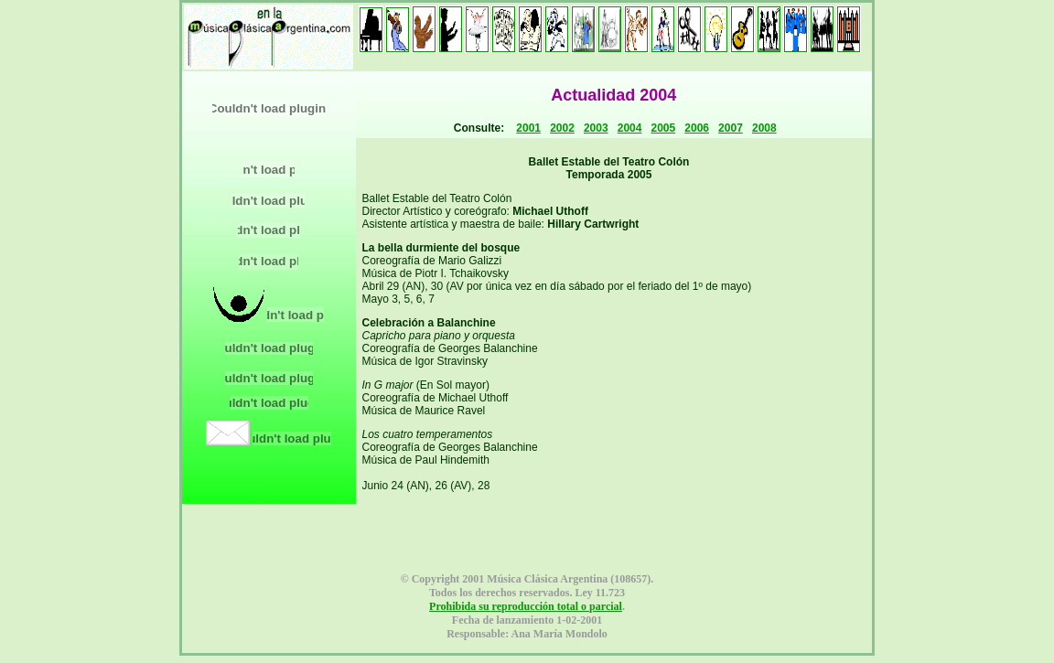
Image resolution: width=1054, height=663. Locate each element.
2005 (663, 128)
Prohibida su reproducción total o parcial (525, 606)
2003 (596, 128)
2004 (630, 128)
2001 (528, 128)
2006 (696, 128)
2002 (562, 128)
